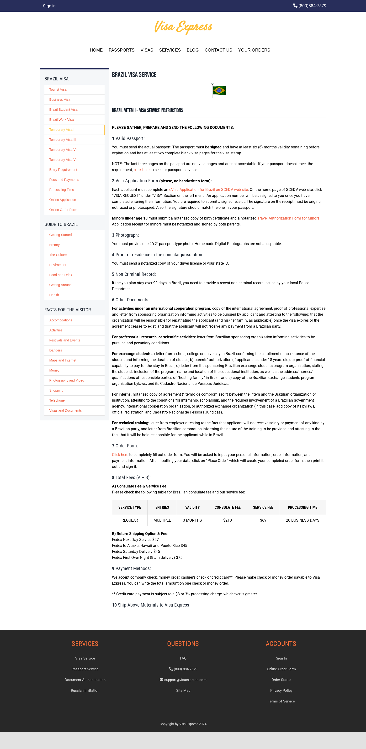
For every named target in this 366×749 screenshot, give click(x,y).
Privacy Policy (281, 690)
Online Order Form (281, 669)
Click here (120, 454)
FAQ (183, 658)
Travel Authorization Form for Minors (288, 218)
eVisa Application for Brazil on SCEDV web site (208, 189)
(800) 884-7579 (183, 669)
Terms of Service (281, 701)
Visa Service (85, 658)
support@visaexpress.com (183, 680)
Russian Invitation (85, 690)
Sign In (281, 658)
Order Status (281, 680)
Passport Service (85, 669)
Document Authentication (85, 680)
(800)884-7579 (312, 5)
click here (141, 170)
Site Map (183, 690)
